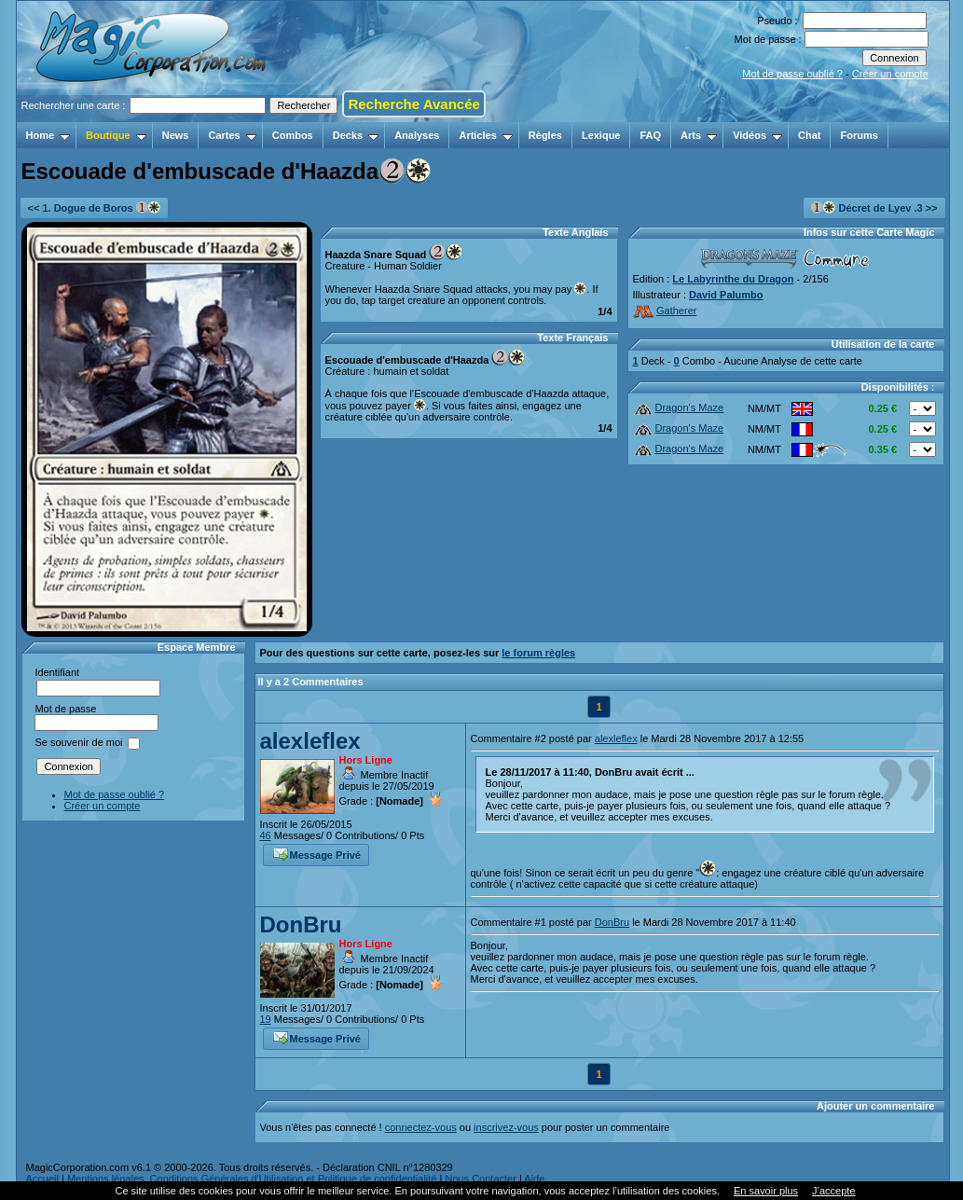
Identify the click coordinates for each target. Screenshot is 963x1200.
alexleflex (310, 740)
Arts (699, 135)
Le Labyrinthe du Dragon (732, 278)
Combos (292, 135)
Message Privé (317, 853)
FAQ (650, 135)
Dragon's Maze (679, 407)
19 (265, 1019)
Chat (809, 135)
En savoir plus (766, 1190)
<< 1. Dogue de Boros (94, 207)
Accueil (42, 1178)
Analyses (416, 135)
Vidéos (757, 135)
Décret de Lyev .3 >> (874, 207)
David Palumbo (726, 294)
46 (265, 835)
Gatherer (665, 310)
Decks (355, 135)
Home (48, 135)
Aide (534, 1178)
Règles (545, 135)
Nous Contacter (480, 1178)
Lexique (601, 135)
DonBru (301, 924)
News (175, 135)
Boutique (116, 135)
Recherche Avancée (413, 104)
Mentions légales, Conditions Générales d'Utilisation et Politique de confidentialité (252, 1178)
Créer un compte (890, 73)
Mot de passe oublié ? (792, 73)
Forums (858, 135)
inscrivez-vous (506, 1127)
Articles (485, 135)
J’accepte (833, 1190)
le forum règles (538, 652)
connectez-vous (421, 1127)
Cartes (231, 135)
